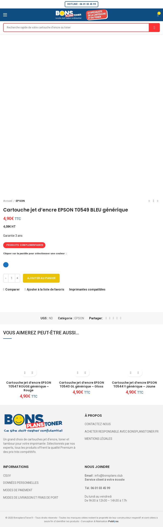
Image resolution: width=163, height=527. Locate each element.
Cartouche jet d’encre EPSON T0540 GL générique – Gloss (81, 384)
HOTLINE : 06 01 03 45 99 (81, 4)
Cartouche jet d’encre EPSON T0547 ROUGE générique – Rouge (28, 386)
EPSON (20, 200)
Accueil (7, 200)
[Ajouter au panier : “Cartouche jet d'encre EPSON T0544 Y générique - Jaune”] (130, 372)
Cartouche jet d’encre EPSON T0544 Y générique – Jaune (134, 384)
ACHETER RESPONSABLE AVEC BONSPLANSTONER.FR (122, 431)
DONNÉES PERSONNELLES (21, 482)
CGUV (7, 475)
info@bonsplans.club (109, 475)
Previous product (149, 200)
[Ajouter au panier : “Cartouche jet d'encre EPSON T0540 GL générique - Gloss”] (78, 372)
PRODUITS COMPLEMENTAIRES (24, 245)
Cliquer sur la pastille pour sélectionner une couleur (34, 253)
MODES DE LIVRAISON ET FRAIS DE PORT (30, 497)
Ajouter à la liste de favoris (45, 289)
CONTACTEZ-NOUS (98, 424)
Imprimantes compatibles (87, 289)
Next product (157, 200)
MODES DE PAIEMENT (17, 490)
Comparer (12, 289)
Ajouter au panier (41, 278)
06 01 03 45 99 (100, 488)
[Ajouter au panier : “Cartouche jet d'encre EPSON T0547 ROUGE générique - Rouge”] (25, 372)
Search (154, 27)
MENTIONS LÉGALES (98, 438)
